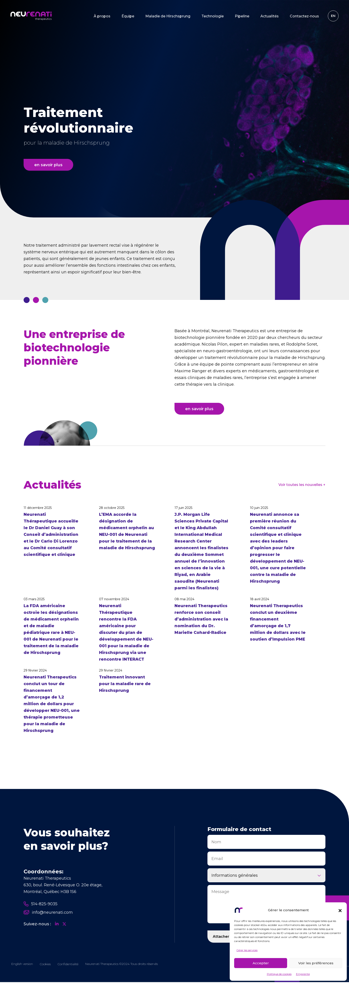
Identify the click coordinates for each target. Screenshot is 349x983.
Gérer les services (247, 950)
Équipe (126, 17)
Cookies (45, 965)
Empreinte (303, 974)
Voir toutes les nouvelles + (301, 485)
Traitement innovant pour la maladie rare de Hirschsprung (125, 684)
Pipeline (241, 17)
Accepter (261, 963)
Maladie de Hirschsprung (166, 17)
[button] (340, 910)
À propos (101, 17)
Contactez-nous (303, 17)
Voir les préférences (315, 963)
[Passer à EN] (332, 16)
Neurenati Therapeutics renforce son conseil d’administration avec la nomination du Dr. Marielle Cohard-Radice (201, 620)
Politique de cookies (279, 974)
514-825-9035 (40, 904)
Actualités (268, 17)
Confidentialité (67, 965)
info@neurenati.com (48, 913)
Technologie (211, 17)
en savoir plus (49, 164)
